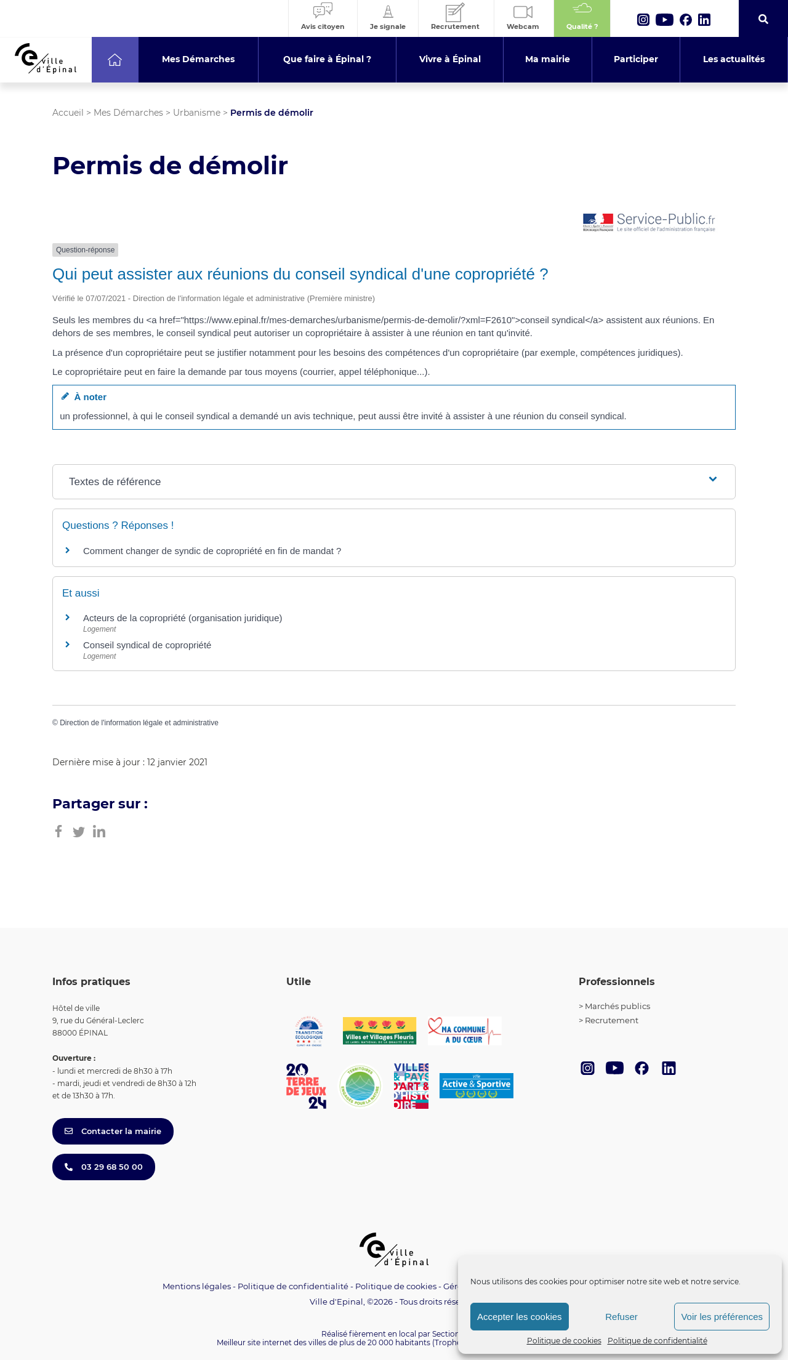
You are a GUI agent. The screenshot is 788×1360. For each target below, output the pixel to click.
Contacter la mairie (113, 1131)
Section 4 (449, 1333)
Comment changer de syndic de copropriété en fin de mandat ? (212, 550)
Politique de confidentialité (657, 1340)
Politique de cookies (564, 1340)
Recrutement (611, 1020)
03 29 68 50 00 (104, 1167)
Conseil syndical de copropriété (147, 645)
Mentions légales (197, 1286)
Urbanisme (196, 112)
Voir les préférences (722, 1316)
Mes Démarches (128, 112)
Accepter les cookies (519, 1316)
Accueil (68, 112)
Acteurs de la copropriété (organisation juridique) (183, 618)
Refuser (621, 1316)
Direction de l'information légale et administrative (139, 722)
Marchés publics (617, 1006)
